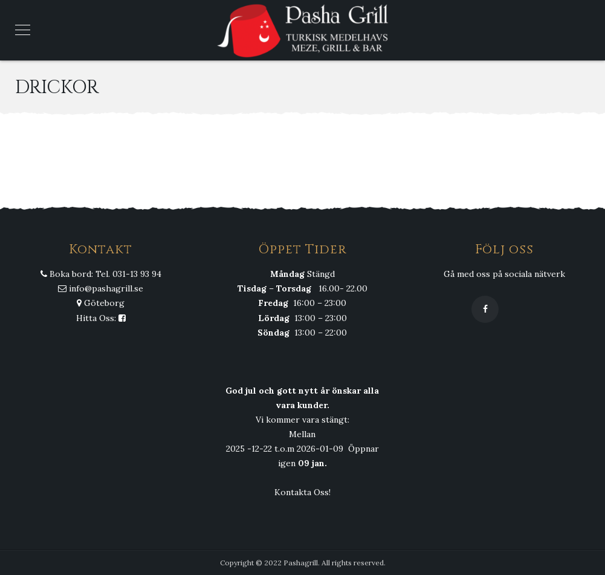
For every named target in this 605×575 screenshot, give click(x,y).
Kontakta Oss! (302, 492)
